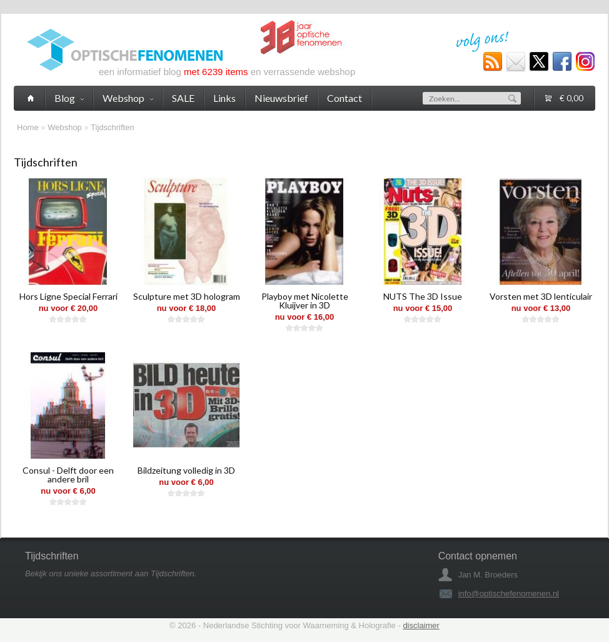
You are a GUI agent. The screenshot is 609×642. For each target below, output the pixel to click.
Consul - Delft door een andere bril (68, 474)
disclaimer (421, 625)
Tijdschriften (112, 127)
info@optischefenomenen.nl (508, 593)
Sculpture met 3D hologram (186, 296)
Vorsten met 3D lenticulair (541, 296)
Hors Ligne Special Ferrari (68, 296)
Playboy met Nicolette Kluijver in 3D (304, 300)
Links (224, 98)
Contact (344, 98)
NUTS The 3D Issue (422, 296)
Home (28, 127)
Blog (69, 98)
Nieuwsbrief (281, 98)
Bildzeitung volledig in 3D (186, 470)
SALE (183, 98)
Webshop (65, 127)
